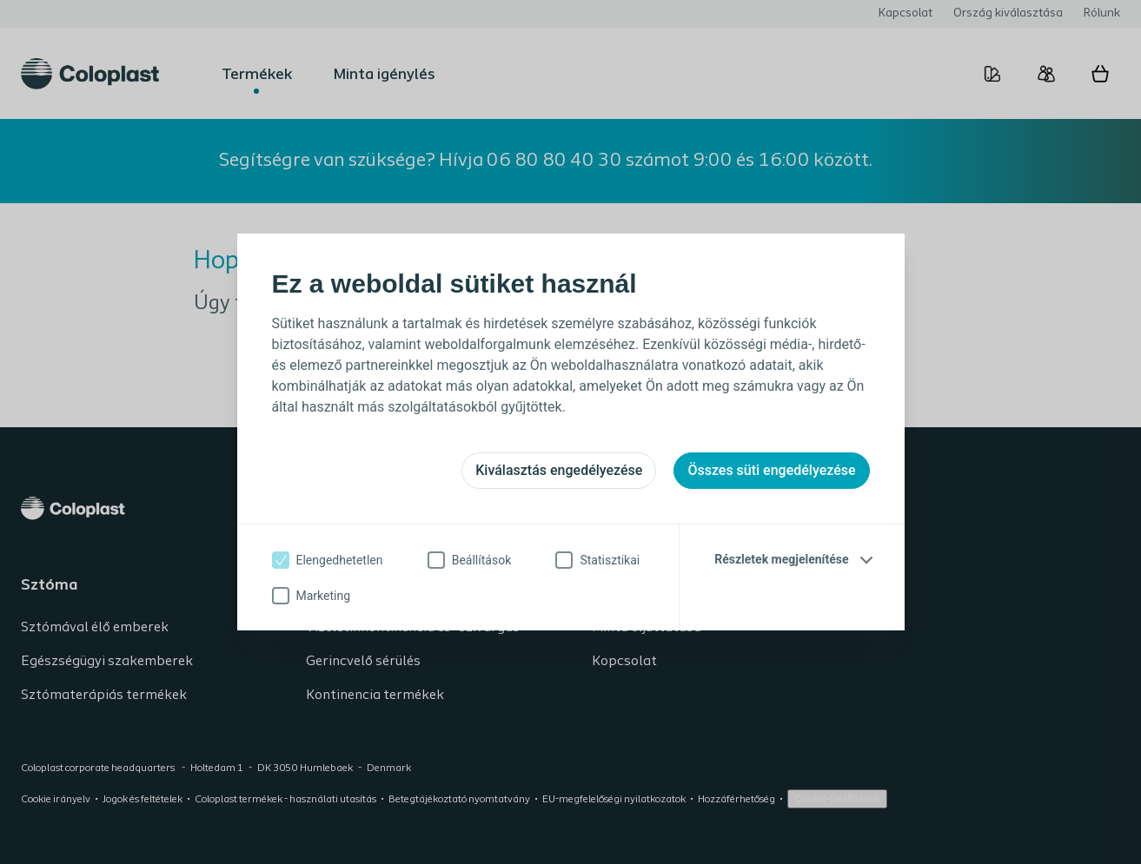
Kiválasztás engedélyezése (558, 470)
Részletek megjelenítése (781, 559)
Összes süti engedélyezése (771, 470)
